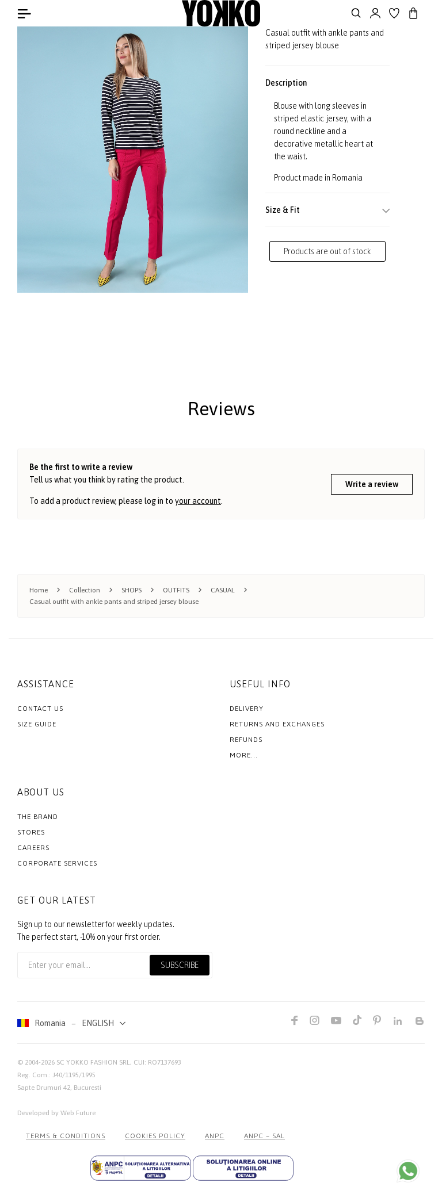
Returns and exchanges (277, 724)
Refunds (246, 740)
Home (38, 590)
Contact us (40, 709)
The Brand (37, 817)
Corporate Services (57, 863)
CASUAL (223, 590)
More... (244, 755)
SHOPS (131, 590)
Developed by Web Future (56, 1113)
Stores (31, 832)
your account (198, 501)
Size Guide (36, 724)
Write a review (371, 484)
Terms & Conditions (65, 1136)
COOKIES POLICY (155, 1136)
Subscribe (180, 965)
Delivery (247, 709)
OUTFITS (176, 590)
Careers (33, 848)
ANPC (214, 1136)
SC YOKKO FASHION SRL (93, 1062)
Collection (84, 590)
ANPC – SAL (264, 1136)
